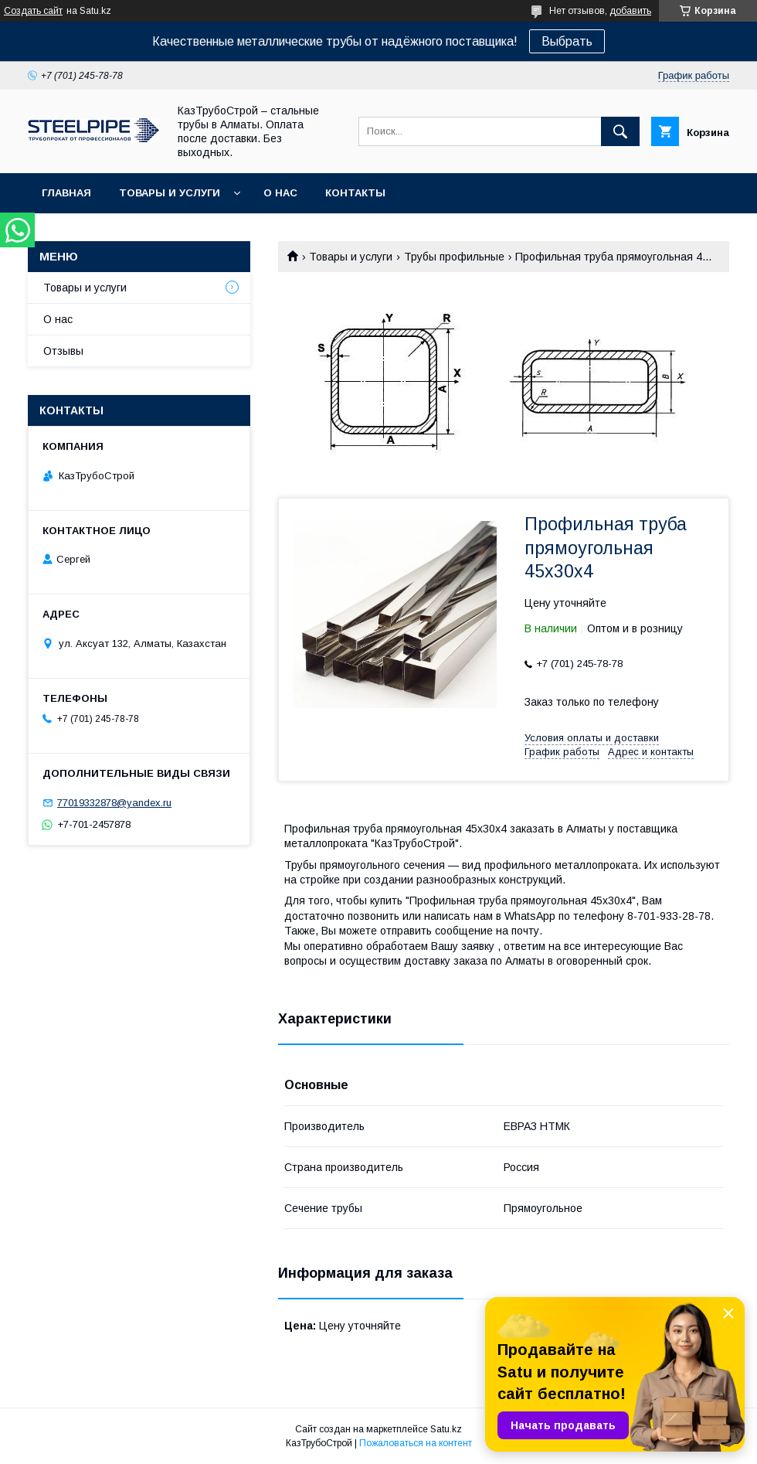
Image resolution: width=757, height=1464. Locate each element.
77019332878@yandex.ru (114, 803)
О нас (280, 193)
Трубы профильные (454, 256)
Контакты (355, 193)
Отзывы (63, 351)
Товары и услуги (169, 193)
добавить (630, 10)
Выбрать (566, 41)
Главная (66, 193)
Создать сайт (33, 10)
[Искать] (620, 131)
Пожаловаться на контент (415, 1443)
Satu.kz (446, 1429)
